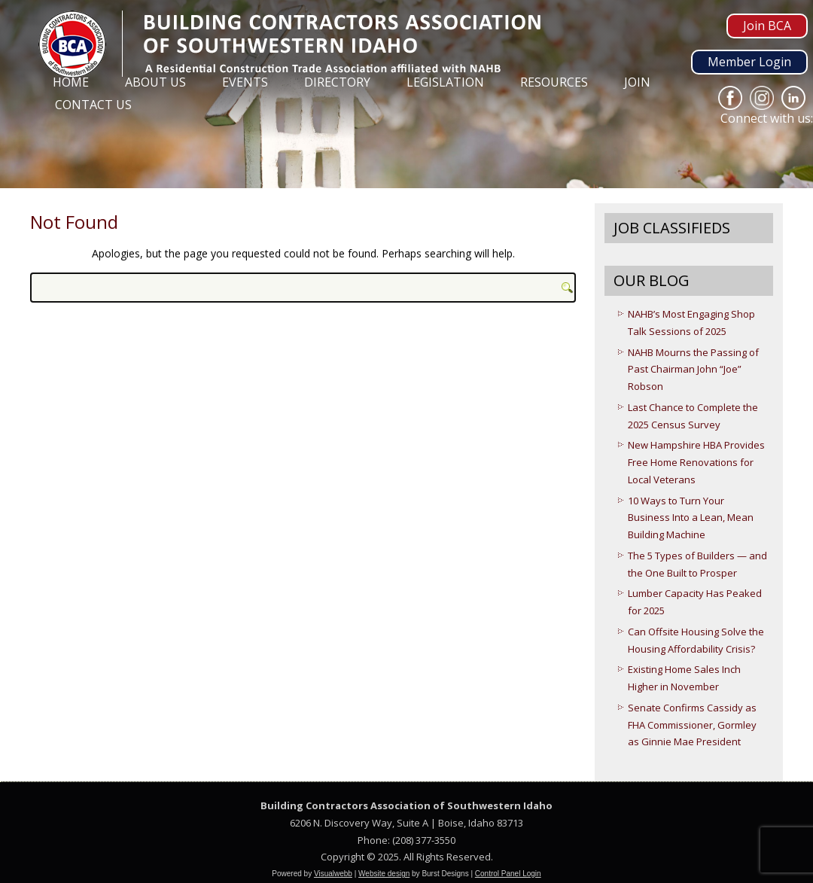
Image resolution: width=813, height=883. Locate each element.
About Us (155, 82)
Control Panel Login (508, 873)
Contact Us (93, 104)
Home (71, 82)
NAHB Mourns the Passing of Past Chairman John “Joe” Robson (693, 370)
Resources (554, 82)
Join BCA (767, 25)
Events (245, 82)
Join (637, 82)
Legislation (445, 82)
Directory (337, 82)
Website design (384, 873)
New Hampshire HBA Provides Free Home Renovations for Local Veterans (696, 462)
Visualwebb (333, 873)
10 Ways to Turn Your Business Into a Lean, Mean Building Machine (691, 518)
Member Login (749, 61)
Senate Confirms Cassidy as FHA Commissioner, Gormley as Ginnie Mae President (692, 725)
